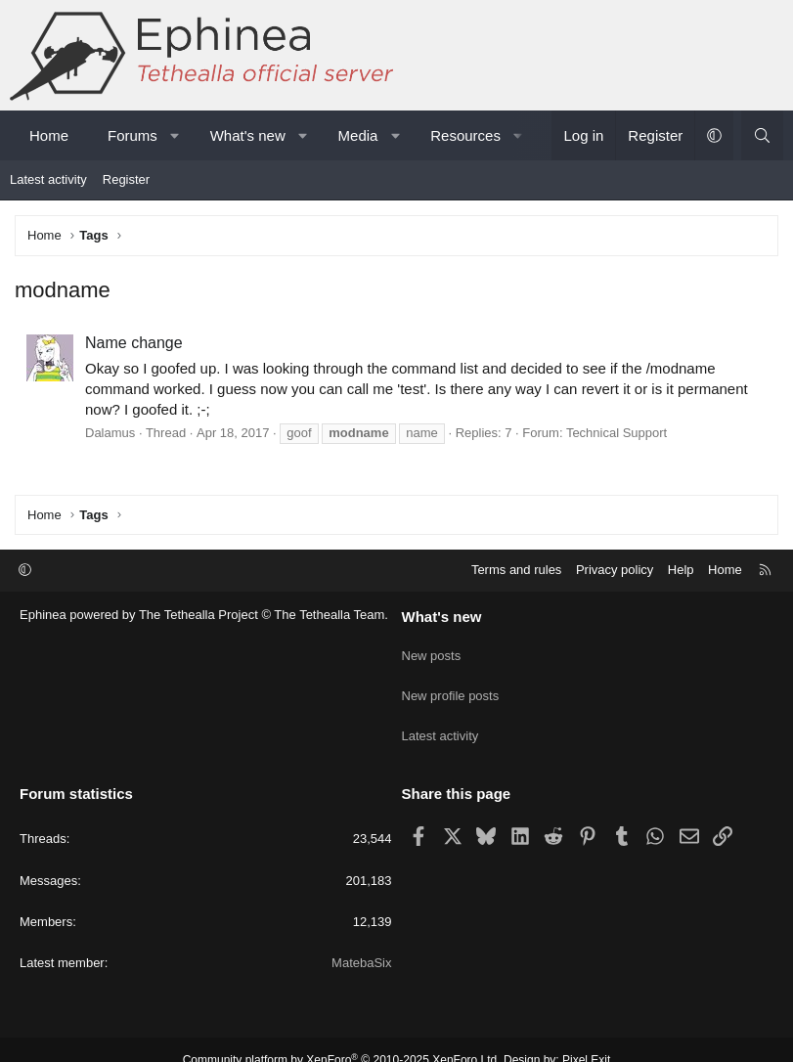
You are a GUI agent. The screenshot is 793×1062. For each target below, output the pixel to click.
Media (358, 135)
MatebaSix (361, 941)
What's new (248, 135)
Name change (134, 342)
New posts (432, 649)
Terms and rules (516, 569)
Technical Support (616, 432)
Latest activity (48, 179)
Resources (465, 135)
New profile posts (451, 685)
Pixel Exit (586, 1038)
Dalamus (110, 432)
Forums (132, 135)
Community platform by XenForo (342, 1038)
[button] (174, 135)
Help (681, 569)
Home (48, 135)
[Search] (762, 135)
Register (126, 179)
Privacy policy (614, 569)
